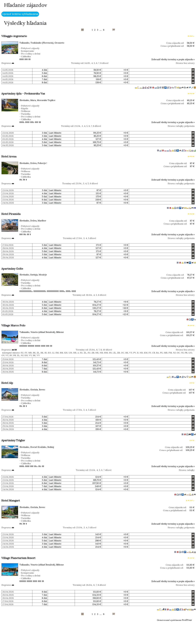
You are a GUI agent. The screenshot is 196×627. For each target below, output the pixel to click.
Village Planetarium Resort (18, 558)
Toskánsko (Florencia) (41, 42)
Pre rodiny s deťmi (30, 53)
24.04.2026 (8, 202)
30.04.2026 (8, 301)
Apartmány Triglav (13, 440)
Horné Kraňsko (38, 447)
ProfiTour (187, 620)
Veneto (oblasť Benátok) (42, 332)
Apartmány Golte (12, 268)
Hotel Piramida (11, 214)
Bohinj (50, 447)
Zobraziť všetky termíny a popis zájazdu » (173, 59)
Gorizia (34, 389)
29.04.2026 (8, 254)
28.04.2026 (8, 248)
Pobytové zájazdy (30, 48)
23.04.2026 (8, 132)
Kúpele (24, 108)
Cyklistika (26, 56)
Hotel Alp (7, 383)
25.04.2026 (7, 359)
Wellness (25, 111)
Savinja (34, 274)
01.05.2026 (7, 311)
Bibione (60, 332)
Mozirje (43, 274)
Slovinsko (24, 100)
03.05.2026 (7, 136)
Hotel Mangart (10, 500)
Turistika (25, 113)
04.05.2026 (8, 145)
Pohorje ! (42, 163)
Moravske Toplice (46, 100)
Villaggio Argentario (14, 36)
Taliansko (24, 42)
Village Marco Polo (13, 325)
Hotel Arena (8, 156)
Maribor (42, 220)
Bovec (42, 389)
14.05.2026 (7, 69)
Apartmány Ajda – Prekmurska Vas (23, 93)
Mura (33, 100)
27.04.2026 (7, 245)
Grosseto (59, 42)
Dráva (33, 163)
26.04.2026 (8, 365)
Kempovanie (27, 51)
